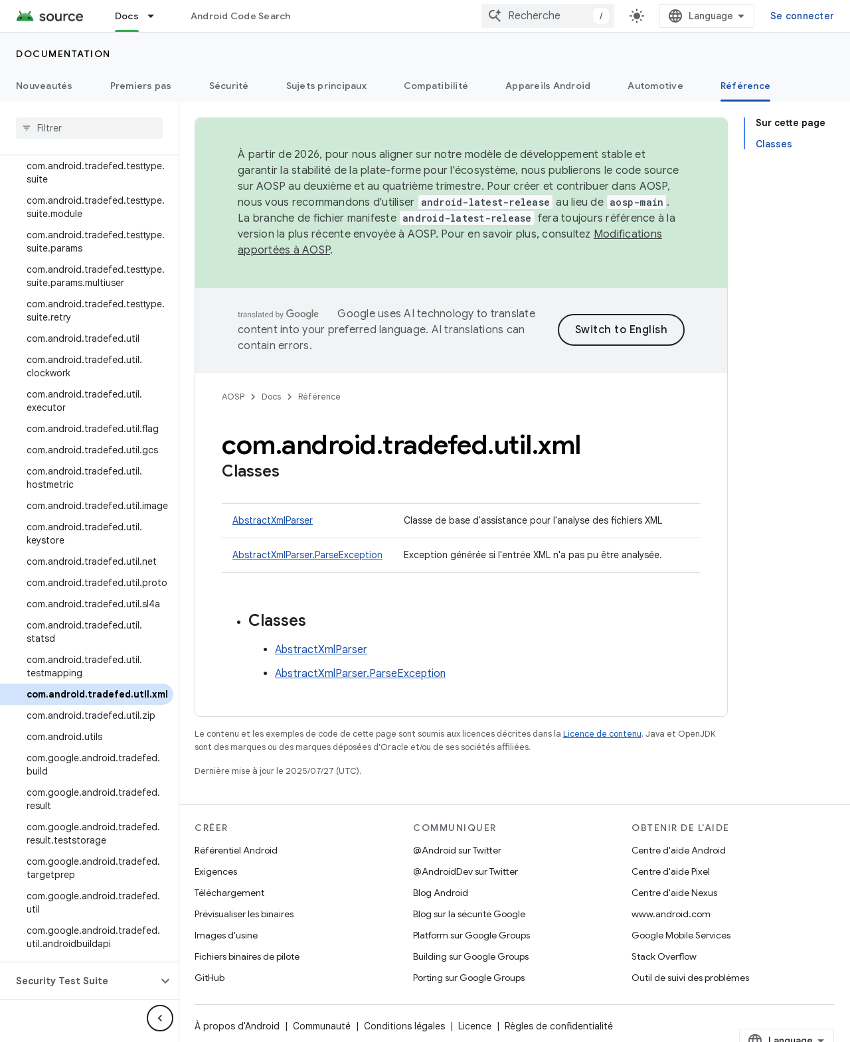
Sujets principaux (326, 86)
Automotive (655, 86)
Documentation (63, 54)
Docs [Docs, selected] (127, 16)
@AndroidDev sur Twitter (465, 871)
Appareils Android (547, 86)
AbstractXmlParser (272, 520)
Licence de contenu (602, 733)
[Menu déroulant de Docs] (157, 16)
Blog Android (440, 893)
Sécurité (229, 86)
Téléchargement (229, 893)
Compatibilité (436, 86)
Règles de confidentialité (559, 1026)
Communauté (322, 1026)
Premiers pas (141, 86)
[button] (78, 981)
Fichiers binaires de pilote (247, 956)
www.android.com (671, 914)
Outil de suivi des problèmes (690, 978)
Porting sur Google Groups (469, 978)
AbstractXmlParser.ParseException (307, 555)
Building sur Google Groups (471, 956)
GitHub (209, 978)
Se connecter (802, 16)
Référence (319, 396)
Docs (271, 396)
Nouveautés (44, 86)
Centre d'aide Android (679, 850)
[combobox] (547, 16)
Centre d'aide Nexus (674, 893)
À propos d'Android (237, 1026)
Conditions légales (404, 1026)
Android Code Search (241, 16)
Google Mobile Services (681, 935)
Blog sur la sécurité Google (469, 914)
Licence (474, 1026)
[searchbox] (89, 128)
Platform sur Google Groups (471, 935)
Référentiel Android (236, 850)
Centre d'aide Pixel (671, 871)
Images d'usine (226, 935)
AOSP (233, 396)
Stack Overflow (664, 956)
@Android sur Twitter (457, 850)
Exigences (216, 871)
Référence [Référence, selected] (745, 86)
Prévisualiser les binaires (244, 914)
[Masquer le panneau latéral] (160, 1018)
